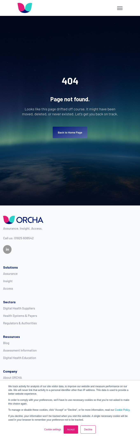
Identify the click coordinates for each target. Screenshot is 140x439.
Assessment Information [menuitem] (20, 350)
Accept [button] (71, 429)
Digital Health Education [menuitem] (19, 358)
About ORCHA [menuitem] (12, 377)
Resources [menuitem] (11, 337)
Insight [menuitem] (8, 281)
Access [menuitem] (8, 288)
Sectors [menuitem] (9, 302)
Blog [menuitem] (6, 343)
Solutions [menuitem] (10, 267)
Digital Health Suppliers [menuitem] (19, 308)
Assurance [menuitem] (10, 273)
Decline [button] (88, 429)
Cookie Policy (122, 409)
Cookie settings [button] (52, 429)
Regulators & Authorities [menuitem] (20, 323)
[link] (25, 7)
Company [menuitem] (10, 371)
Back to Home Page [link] (70, 132)
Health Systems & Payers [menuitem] (20, 315)
